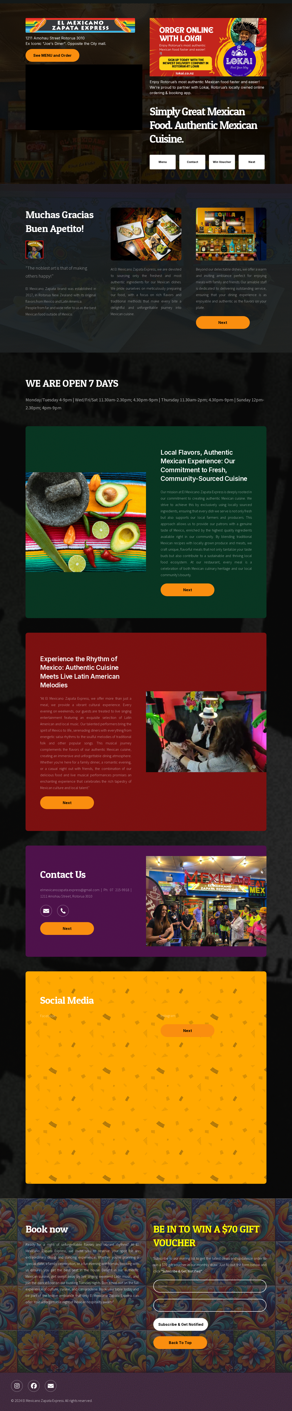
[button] (46, 911)
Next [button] (251, 162)
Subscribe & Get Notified (180, 1324)
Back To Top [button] (180, 1342)
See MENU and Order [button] (52, 55)
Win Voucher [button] (222, 162)
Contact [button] (192, 162)
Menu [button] (163, 162)
